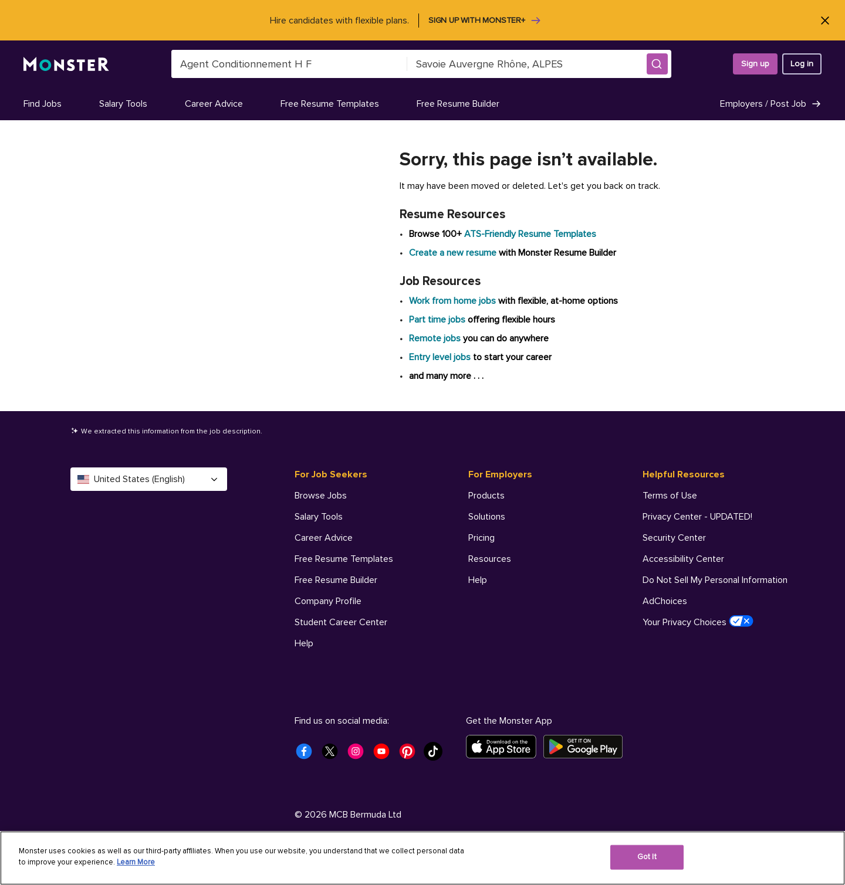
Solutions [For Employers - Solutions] (486, 517)
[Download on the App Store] (504, 746)
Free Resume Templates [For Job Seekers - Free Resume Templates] (344, 559)
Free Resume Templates (329, 104)
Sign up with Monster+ (485, 20)
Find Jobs (42, 104)
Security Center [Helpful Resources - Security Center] (674, 538)
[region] (422, 858)
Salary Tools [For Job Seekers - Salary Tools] (319, 517)
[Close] (825, 20)
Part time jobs (437, 319)
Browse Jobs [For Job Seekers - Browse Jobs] (321, 495)
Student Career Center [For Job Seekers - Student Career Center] (341, 622)
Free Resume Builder (458, 104)
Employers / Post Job (771, 104)
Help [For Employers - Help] (477, 580)
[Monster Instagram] (359, 755)
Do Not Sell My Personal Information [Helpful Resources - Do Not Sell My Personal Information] (715, 580)
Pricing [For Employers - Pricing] (481, 538)
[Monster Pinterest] (411, 755)
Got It (647, 857)
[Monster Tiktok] (436, 755)
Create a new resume (454, 253)
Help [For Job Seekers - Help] (304, 643)
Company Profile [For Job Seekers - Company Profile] (328, 601)
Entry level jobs (440, 357)
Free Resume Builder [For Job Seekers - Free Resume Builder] (336, 580)
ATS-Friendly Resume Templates (530, 234)
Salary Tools (123, 104)
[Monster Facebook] (307, 755)
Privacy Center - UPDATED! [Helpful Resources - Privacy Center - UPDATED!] (697, 517)
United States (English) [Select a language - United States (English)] (148, 479)
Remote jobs (435, 338)
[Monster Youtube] (385, 755)
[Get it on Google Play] (586, 746)
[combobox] (289, 64)
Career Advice (214, 104)
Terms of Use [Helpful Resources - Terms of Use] (670, 495)
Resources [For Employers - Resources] (489, 559)
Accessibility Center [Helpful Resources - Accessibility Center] (683, 559)
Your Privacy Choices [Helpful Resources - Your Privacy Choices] (698, 621)
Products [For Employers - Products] (486, 495)
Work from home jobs (452, 301)
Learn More (136, 862)
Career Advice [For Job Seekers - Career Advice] (324, 538)
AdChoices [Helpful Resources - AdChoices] (665, 601)
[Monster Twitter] (333, 755)
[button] (657, 63)
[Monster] (66, 64)
